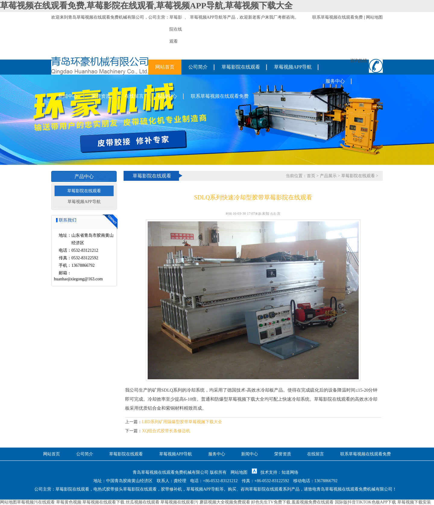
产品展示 (328, 176)
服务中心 (335, 81)
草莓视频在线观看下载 (103, 502)
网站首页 (165, 66)
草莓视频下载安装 (414, 502)
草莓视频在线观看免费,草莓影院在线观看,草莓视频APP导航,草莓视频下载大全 (146, 5)
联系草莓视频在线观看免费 (337, 17)
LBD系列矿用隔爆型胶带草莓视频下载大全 (182, 422)
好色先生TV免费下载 (271, 502)
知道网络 (289, 472)
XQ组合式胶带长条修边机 (166, 431)
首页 (311, 176)
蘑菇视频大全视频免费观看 (225, 502)
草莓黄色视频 (68, 502)
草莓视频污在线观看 (36, 502)
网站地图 (374, 17)
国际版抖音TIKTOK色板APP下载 (365, 502)
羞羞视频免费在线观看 (312, 502)
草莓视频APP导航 (206, 17)
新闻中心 (67, 96)
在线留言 (134, 96)
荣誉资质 (101, 96)
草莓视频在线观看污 (179, 502)
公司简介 (198, 66)
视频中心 (167, 96)
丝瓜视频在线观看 (142, 502)
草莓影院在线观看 (241, 66)
